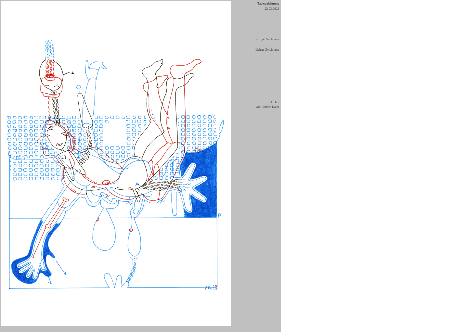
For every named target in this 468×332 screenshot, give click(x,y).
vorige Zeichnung (267, 39)
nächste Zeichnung (267, 49)
